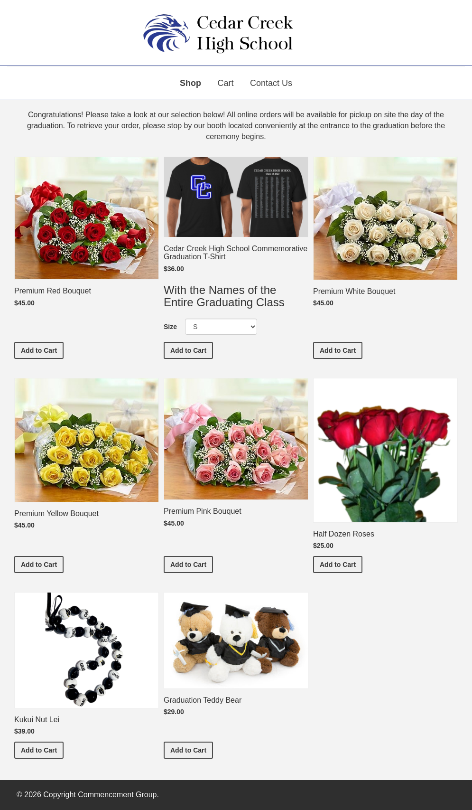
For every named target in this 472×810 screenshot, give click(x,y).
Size (170, 326)
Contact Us (271, 83)
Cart (225, 83)
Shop (190, 83)
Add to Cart (42, 349)
